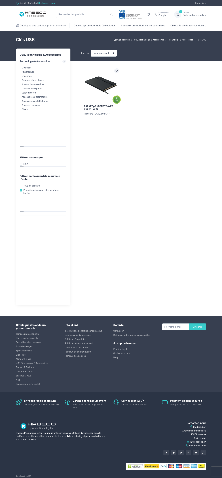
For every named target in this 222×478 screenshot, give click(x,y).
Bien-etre (21, 355)
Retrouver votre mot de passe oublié (131, 335)
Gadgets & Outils (24, 371)
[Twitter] (173, 452)
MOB (26, 128)
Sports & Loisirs (24, 350)
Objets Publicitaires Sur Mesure (188, 25)
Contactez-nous (46, 3)
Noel (18, 380)
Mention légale (120, 349)
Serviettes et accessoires (28, 342)
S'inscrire (197, 326)
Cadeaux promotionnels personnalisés (143, 25)
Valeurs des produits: (195, 14)
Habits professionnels (27, 338)
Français (199, 3)
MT (29, 476)
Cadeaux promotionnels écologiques (94, 25)
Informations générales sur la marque (83, 331)
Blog (115, 357)
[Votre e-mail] (175, 326)
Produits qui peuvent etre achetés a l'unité (42, 156)
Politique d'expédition (75, 339)
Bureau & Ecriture (25, 367)
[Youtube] (196, 452)
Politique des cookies (75, 356)
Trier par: (85, 53)
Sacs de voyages (24, 346)
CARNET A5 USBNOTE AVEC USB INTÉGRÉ (98, 107)
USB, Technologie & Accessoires (32, 363)
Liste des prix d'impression (78, 335)
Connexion (118, 331)
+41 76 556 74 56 (28, 3)
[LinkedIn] (181, 452)
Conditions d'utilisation (76, 347)
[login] (161, 14)
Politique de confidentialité (78, 352)
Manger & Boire (23, 359)
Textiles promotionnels (27, 334)
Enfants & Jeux (24, 375)
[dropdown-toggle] (177, 14)
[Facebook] (166, 452)
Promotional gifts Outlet (28, 384)
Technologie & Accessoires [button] (43, 61)
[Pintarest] (188, 452)
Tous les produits (32, 150)
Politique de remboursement (79, 343)
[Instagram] (203, 452)
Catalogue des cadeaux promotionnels (40, 25)
